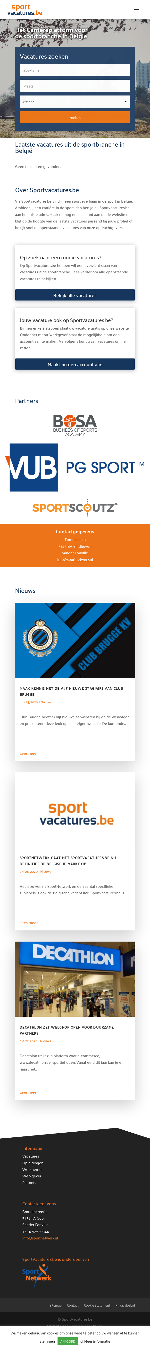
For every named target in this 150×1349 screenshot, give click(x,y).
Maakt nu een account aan (75, 364)
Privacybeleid (125, 1305)
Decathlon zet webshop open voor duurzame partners (67, 1030)
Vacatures (30, 1155)
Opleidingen (32, 1162)
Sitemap (56, 1305)
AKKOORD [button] (67, 1341)
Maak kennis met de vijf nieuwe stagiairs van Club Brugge (71, 691)
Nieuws (46, 702)
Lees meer (29, 753)
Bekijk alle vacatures (75, 295)
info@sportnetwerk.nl (75, 559)
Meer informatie (97, 1341)
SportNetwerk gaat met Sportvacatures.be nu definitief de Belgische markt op (68, 860)
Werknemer (32, 1169)
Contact (73, 1305)
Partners (29, 1182)
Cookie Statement (97, 1305)
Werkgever (31, 1175)
